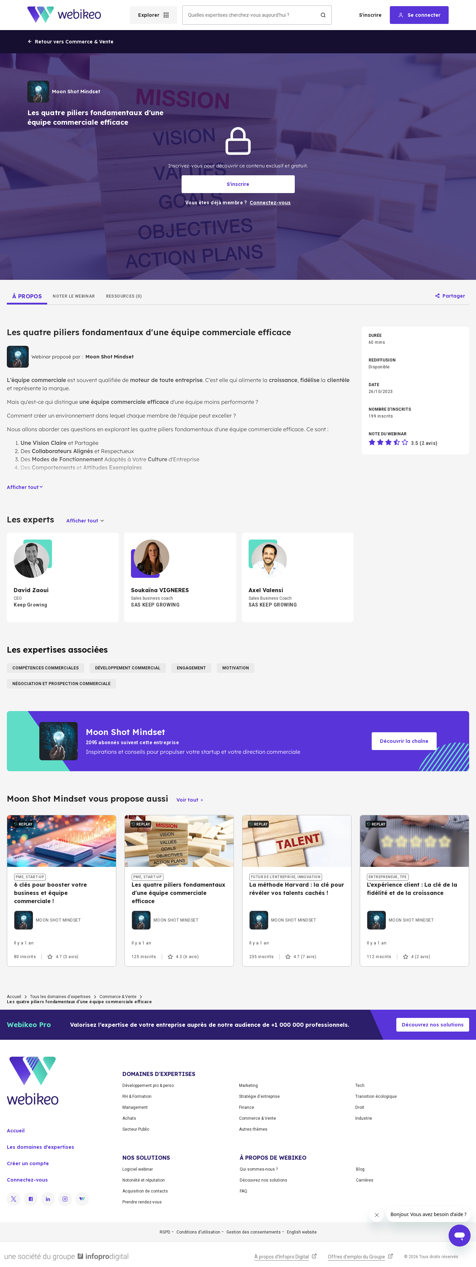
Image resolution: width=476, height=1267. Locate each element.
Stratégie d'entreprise (259, 1096)
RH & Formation (136, 1096)
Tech (360, 1085)
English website (302, 1232)
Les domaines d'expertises (40, 1147)
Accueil (14, 996)
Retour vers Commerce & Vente (70, 42)
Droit (359, 1107)
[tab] (27, 296)
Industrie (363, 1118)
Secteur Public (135, 1129)
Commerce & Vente (118, 996)
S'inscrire (370, 15)
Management (135, 1107)
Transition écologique (376, 1096)
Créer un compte (28, 1163)
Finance (246, 1107)
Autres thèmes (253, 1129)
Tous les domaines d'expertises (60, 996)
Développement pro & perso (148, 1085)
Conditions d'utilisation (198, 1232)
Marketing (248, 1085)
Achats (129, 1118)
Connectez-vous (27, 1180)
